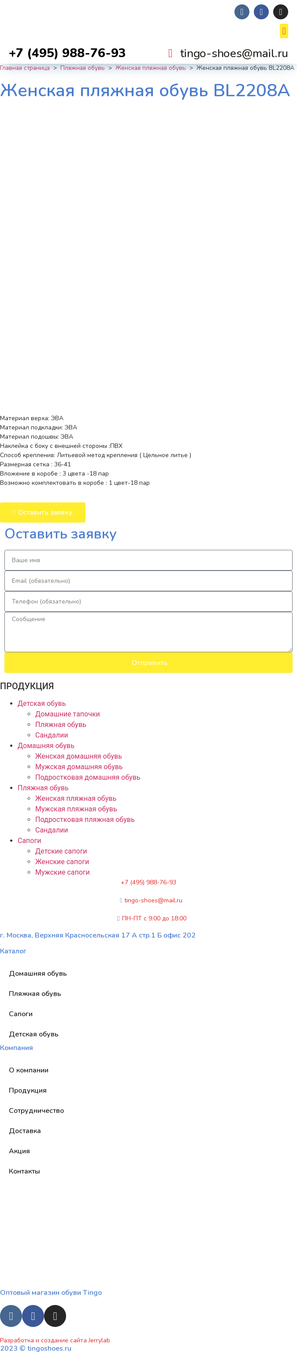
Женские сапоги (62, 862)
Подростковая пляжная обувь (85, 819)
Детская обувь (42, 703)
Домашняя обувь (46, 745)
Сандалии (51, 735)
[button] (284, 31)
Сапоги (29, 840)
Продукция (28, 1090)
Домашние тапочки (67, 714)
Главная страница (25, 68)
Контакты (24, 1171)
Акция (19, 1151)
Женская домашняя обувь (78, 756)
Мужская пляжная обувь (76, 809)
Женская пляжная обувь (150, 68)
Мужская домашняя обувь (79, 767)
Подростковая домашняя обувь (87, 777)
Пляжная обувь (82, 68)
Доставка (25, 1131)
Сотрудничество (36, 1111)
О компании (28, 1070)
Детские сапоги (61, 851)
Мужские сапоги (62, 872)
